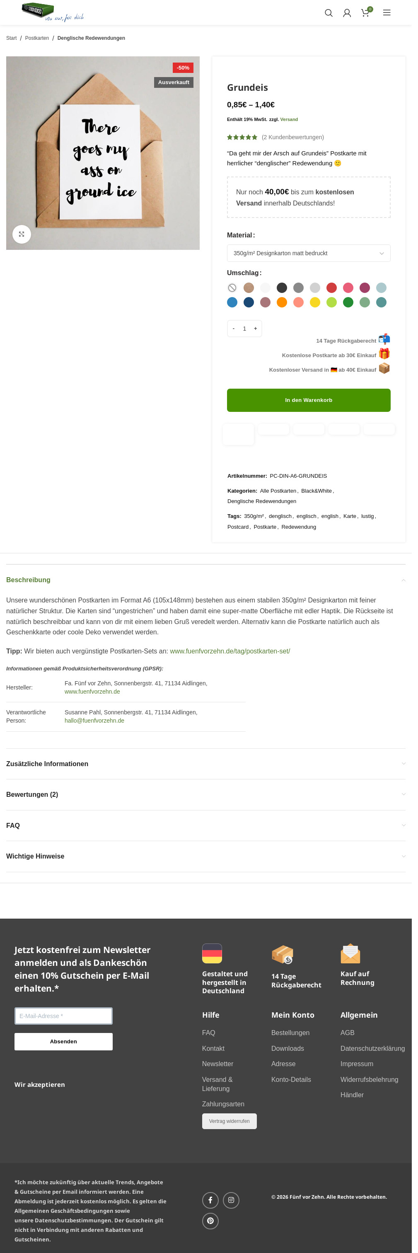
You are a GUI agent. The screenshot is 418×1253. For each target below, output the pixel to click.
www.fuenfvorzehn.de (92, 691)
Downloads (287, 1048)
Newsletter (218, 1063)
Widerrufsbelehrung (370, 1079)
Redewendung (298, 526)
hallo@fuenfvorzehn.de (94, 720)
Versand (289, 118)
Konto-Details (291, 1079)
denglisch (280, 516)
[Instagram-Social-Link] (231, 1200)
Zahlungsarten (223, 1104)
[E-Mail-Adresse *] (63, 1016)
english (329, 516)
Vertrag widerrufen (229, 1121)
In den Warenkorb (308, 400)
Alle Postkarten (278, 490)
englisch (307, 516)
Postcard (238, 526)
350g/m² (254, 516)
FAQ (208, 1032)
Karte (349, 516)
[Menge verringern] (233, 328)
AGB (348, 1032)
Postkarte (265, 526)
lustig (367, 516)
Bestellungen (290, 1032)
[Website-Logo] (53, 11)
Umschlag (243, 272)
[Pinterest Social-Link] (210, 1221)
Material (239, 234)
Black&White (316, 490)
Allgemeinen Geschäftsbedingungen (64, 1210)
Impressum (357, 1063)
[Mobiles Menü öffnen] (387, 12)
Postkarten (37, 38)
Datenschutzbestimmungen (73, 1220)
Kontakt (213, 1048)
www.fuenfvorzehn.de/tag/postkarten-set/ (230, 651)
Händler (352, 1094)
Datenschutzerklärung (373, 1048)
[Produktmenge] (244, 328)
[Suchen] (329, 12)
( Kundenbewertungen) (293, 137)
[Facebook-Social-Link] (210, 1200)
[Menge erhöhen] (256, 328)
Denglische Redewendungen (91, 38)
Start (11, 38)
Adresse (283, 1063)
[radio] (232, 288)
